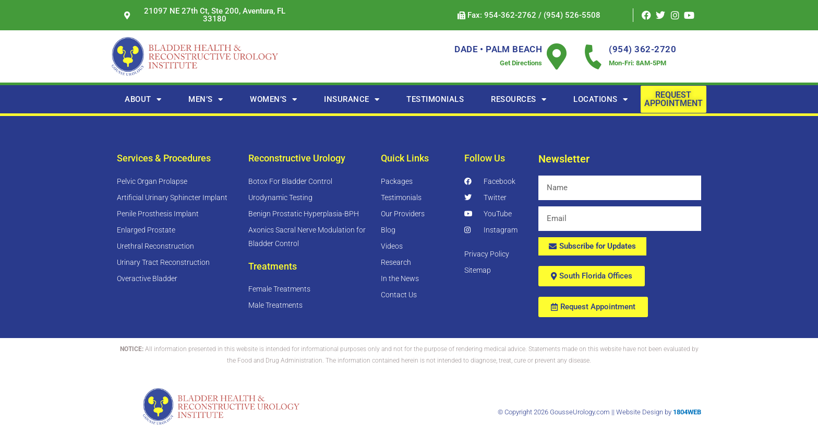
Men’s (205, 99)
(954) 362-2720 (642, 49)
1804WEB (687, 412)
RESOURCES (518, 99)
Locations (600, 99)
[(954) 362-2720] (593, 56)
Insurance (351, 99)
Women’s (273, 99)
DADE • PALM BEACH (498, 49)
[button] (529, 15)
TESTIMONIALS (435, 99)
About (143, 99)
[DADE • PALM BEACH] (557, 56)
